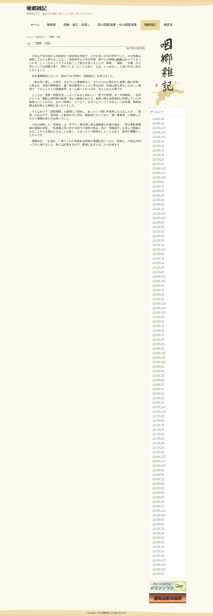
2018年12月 (159, 352)
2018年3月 (158, 393)
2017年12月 (159, 406)
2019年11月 (159, 307)
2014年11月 (159, 564)
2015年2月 (158, 551)
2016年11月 (159, 461)
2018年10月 (159, 361)
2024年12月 (159, 168)
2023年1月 (158, 208)
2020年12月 (159, 276)
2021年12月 (159, 249)
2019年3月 (158, 339)
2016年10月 (159, 465)
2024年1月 (158, 195)
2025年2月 (158, 159)
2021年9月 (158, 253)
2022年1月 (158, 244)
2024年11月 (159, 172)
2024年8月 (158, 181)
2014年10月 (159, 569)
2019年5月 (158, 334)
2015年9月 (158, 519)
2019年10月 (159, 312)
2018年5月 (158, 384)
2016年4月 (158, 492)
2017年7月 (158, 425)
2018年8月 (158, 370)
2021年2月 (158, 271)
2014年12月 (159, 560)
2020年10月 (159, 280)
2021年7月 (158, 258)
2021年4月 (158, 267)
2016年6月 (158, 483)
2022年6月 (158, 226)
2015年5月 (158, 537)
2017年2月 (158, 447)
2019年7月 (158, 325)
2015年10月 (159, 515)
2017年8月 (158, 420)
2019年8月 (158, 321)
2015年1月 (158, 555)
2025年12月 (159, 127)
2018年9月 (158, 366)
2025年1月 (158, 163)
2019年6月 (158, 330)
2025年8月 (158, 145)
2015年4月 (158, 542)
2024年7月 (158, 186)
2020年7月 (158, 289)
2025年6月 (158, 154)
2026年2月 (158, 118)
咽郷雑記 (40, 37)
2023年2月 (158, 204)
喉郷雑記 (37, 8)
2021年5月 (158, 262)
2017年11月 (159, 411)
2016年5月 (158, 488)
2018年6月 (158, 379)
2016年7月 (158, 479)
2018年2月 (158, 397)
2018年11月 (159, 357)
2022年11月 (159, 213)
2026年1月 (158, 123)
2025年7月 (158, 150)
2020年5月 (158, 294)
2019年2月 (158, 343)
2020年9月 (158, 285)
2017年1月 (158, 452)
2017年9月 (158, 416)
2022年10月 (159, 217)
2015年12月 (159, 510)
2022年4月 (158, 231)
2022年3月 (158, 235)
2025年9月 (158, 141)
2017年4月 (158, 438)
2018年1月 (158, 402)
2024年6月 (158, 190)
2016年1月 (158, 506)
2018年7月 (158, 375)
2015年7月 (158, 528)
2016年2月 (158, 501)
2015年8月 (158, 524)
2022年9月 (158, 222)
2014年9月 (158, 573)
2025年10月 (159, 136)
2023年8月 (158, 199)
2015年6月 (158, 533)
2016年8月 (158, 474)
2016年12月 (159, 456)
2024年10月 (159, 177)
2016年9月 (158, 470)
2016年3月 (158, 497)
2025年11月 (159, 132)
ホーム (30, 37)
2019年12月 (159, 303)
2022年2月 (158, 240)
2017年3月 (158, 443)
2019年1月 (158, 348)
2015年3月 (158, 546)
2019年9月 (158, 316)
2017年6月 (158, 429)
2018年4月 (158, 388)
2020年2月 (158, 298)
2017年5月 (158, 434)
